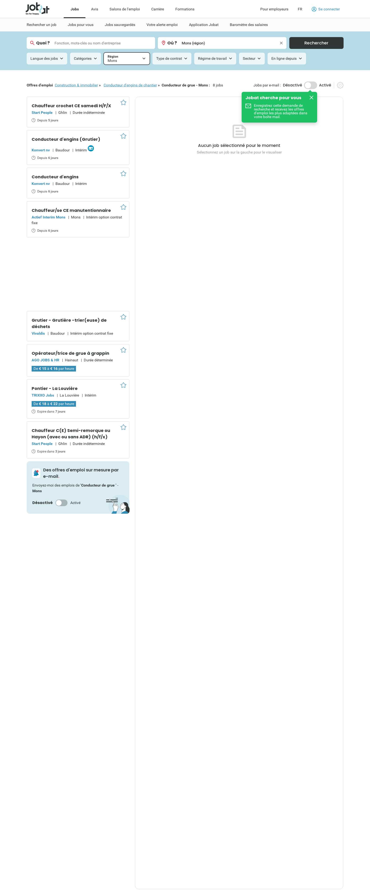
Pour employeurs (274, 9)
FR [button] (300, 9)
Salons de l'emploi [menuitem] (124, 9)
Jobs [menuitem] (75, 9)
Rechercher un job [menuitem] (41, 24)
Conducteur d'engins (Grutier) (66, 139)
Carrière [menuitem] (157, 9)
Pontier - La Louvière (55, 388)
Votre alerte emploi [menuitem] (162, 24)
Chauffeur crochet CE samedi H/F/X (71, 106)
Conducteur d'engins (55, 177)
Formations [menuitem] (184, 9)
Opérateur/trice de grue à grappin (70, 353)
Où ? (172, 43)
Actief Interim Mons (48, 217)
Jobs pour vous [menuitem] (80, 24)
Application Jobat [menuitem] (204, 24)
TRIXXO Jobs (43, 395)
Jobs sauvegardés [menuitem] (120, 24)
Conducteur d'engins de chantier (130, 85)
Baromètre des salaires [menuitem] (249, 24)
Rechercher (316, 43)
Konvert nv (41, 150)
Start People (42, 112)
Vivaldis (38, 333)
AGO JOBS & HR (45, 360)
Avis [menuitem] (94, 9)
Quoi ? (43, 43)
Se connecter (326, 9)
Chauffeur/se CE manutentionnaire (71, 210)
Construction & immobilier (76, 85)
